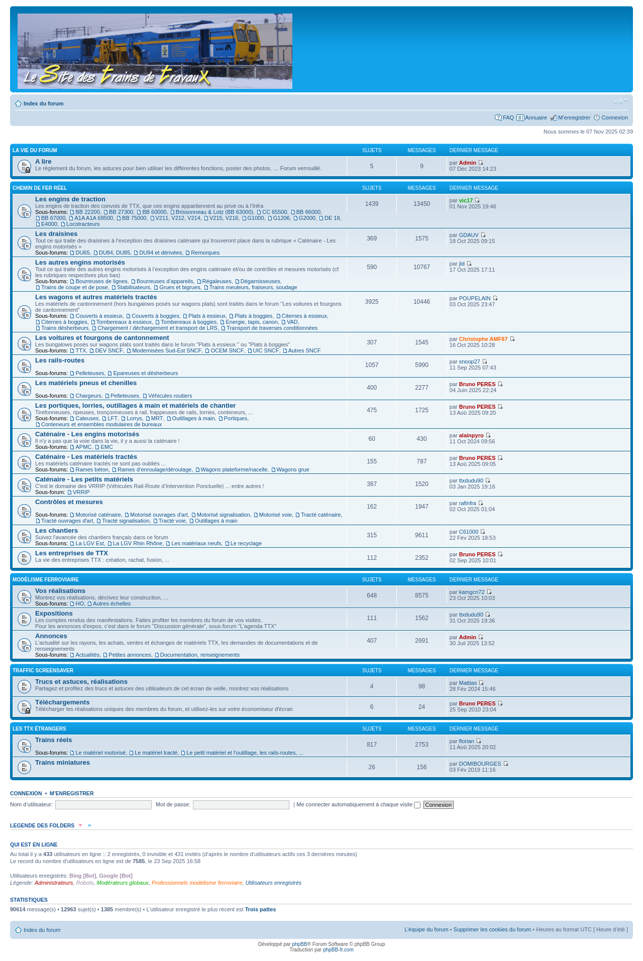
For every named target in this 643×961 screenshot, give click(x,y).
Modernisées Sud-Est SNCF (166, 350)
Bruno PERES (477, 384)
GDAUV (469, 235)
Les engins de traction (70, 199)
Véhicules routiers (170, 396)
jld (462, 264)
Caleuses (86, 418)
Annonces (51, 636)
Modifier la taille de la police (620, 101)
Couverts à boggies (155, 316)
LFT (113, 418)
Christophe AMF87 (483, 339)
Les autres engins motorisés (80, 262)
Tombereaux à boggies (189, 322)
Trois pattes (260, 909)
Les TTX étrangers (39, 729)
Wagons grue (293, 469)
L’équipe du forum (426, 929)
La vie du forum (35, 150)
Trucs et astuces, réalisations (81, 681)
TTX (80, 350)
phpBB (299, 944)
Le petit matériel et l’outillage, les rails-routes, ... (244, 753)
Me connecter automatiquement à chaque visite (358, 804)
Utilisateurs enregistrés (273, 883)
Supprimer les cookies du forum (492, 929)
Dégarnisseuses (260, 281)
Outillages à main (193, 418)
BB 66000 (308, 212)
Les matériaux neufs (196, 543)
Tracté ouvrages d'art (67, 521)
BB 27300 (121, 212)
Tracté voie (172, 521)
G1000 (256, 218)
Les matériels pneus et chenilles (86, 383)
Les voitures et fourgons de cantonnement (102, 337)
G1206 (281, 218)
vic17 (466, 200)
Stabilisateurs (133, 287)
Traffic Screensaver (43, 670)
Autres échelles (112, 603)
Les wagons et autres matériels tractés (96, 297)
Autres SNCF (304, 350)
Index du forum (43, 103)
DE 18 (332, 218)
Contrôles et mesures (69, 502)
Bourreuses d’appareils (165, 281)
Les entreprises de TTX (71, 553)
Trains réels (53, 740)
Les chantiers (56, 530)
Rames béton (91, 469)
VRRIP (81, 492)
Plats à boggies (253, 316)
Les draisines (56, 233)
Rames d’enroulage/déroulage (154, 469)
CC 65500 (274, 212)
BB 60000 (154, 212)
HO (79, 603)
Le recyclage (246, 543)
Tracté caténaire (321, 515)
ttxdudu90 (471, 480)
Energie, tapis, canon (251, 322)
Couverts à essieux (99, 316)
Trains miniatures (62, 762)
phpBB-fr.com (338, 949)
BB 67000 (53, 218)
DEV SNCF (109, 350)
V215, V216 (224, 218)
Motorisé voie (275, 515)
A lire (43, 161)
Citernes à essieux (305, 316)
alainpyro (471, 435)
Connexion (614, 117)
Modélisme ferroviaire (46, 579)
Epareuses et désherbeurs (145, 373)
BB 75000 (134, 218)
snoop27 (469, 361)
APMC (83, 447)
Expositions (54, 613)
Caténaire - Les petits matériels (84, 479)
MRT (157, 418)
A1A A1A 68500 (93, 218)
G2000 (307, 218)
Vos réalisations (60, 590)
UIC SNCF (266, 350)
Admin (467, 163)
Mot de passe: (173, 804)
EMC (106, 447)
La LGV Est (89, 543)
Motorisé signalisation (223, 515)
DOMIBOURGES (480, 764)
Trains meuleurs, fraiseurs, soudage (253, 287)
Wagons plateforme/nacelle (234, 469)
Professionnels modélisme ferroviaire (197, 883)
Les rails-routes (59, 360)
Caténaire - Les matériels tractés (86, 456)
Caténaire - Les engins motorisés (87, 434)
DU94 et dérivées (160, 253)
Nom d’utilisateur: (31, 804)
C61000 (469, 532)
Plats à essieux (207, 316)
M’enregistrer (574, 117)
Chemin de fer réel (40, 188)
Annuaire (536, 117)
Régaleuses (217, 281)
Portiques (235, 418)
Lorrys (134, 418)
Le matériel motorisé (100, 753)
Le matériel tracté (156, 753)
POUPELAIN (475, 298)
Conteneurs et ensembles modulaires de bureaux (101, 424)
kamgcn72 (472, 592)
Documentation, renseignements (200, 655)
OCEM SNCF (227, 350)
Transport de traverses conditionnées (272, 328)
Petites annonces (130, 655)
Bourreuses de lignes (101, 281)
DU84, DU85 (114, 253)
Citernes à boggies (64, 322)
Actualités (87, 655)
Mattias (468, 683)
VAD (292, 322)
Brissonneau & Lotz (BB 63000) (214, 212)
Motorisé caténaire (98, 515)
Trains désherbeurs (64, 328)
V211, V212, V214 (178, 218)
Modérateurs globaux (122, 883)
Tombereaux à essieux (124, 322)
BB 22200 (87, 212)
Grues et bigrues (179, 287)
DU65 (82, 253)
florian (466, 741)
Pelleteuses (89, 373)
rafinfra (467, 503)
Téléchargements (62, 702)
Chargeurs (88, 396)
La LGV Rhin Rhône (137, 543)
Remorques (205, 253)
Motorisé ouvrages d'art (159, 515)
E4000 (49, 224)
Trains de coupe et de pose (74, 287)
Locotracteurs (83, 224)
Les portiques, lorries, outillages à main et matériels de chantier (135, 405)
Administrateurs (54, 883)
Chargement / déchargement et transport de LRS (157, 328)
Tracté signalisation (125, 521)
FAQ (508, 117)
